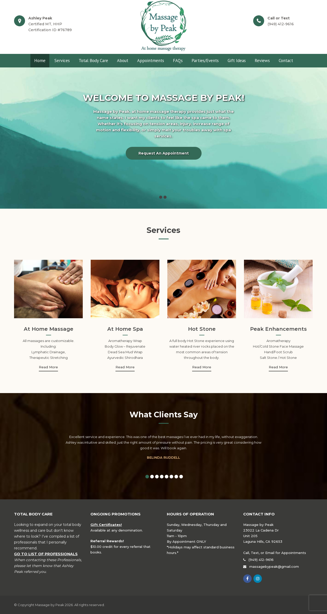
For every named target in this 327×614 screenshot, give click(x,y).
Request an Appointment (163, 153)
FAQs (178, 60)
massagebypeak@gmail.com (274, 566)
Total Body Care (93, 60)
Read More (48, 367)
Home (39, 60)
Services (62, 60)
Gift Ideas (237, 60)
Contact (286, 60)
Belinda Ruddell (163, 457)
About (122, 60)
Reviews (262, 60)
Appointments (150, 60)
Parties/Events (205, 60)
